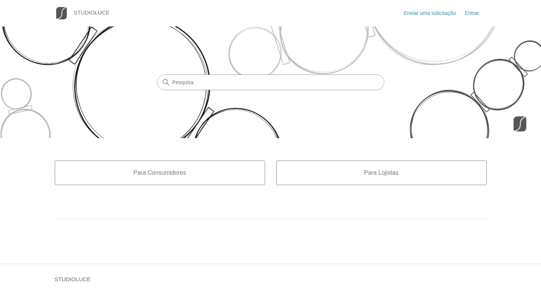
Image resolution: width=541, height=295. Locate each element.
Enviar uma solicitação (430, 13)
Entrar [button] (472, 13)
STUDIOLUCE (73, 279)
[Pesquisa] (270, 82)
